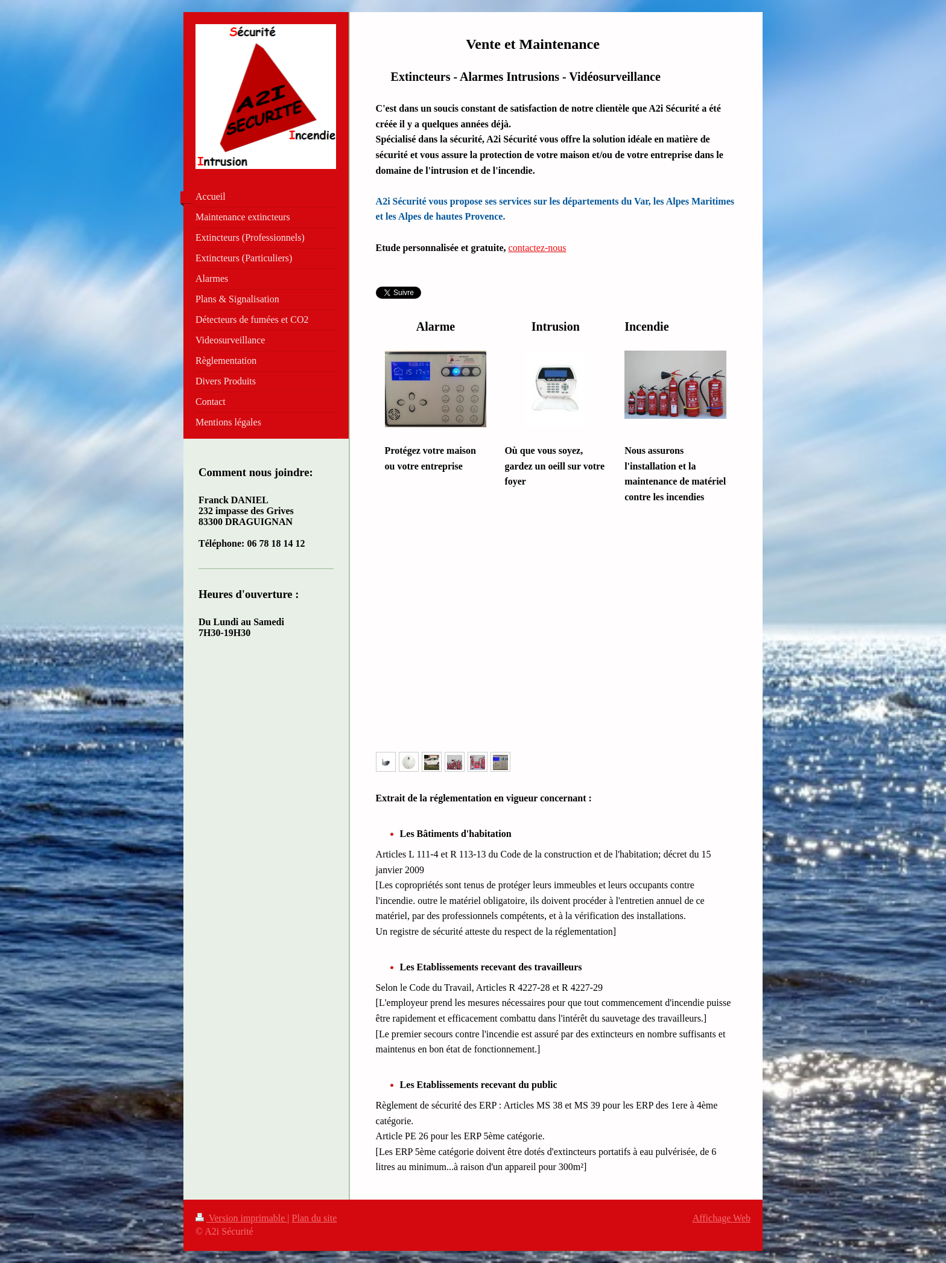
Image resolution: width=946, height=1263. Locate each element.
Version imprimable (241, 1218)
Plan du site (314, 1218)
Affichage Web (722, 1218)
